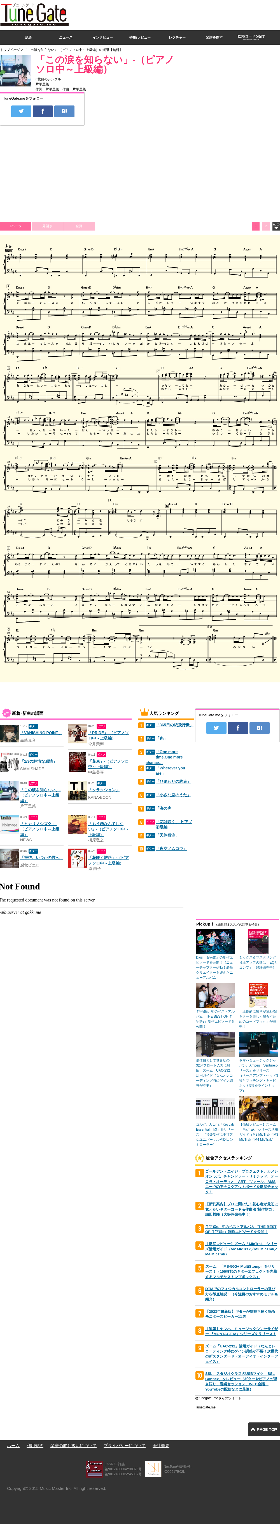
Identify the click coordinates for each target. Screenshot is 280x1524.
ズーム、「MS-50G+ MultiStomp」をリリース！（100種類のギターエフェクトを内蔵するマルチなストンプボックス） (241, 1271)
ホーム (13, 1445)
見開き (47, 226)
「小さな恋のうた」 (173, 795)
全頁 (79, 226)
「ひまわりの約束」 (173, 781)
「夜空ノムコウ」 (171, 849)
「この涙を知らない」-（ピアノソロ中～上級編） (105, 64)
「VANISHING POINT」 (41, 733)
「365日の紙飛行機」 (174, 725)
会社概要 (161, 1445)
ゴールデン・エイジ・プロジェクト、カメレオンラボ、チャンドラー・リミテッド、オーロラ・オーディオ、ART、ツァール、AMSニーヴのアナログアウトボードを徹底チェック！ (241, 1181)
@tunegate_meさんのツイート (218, 1398)
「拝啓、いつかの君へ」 (41, 858)
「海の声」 (165, 808)
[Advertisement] (196, 40)
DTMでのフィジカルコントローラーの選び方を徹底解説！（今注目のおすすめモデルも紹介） (241, 1294)
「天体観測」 (167, 835)
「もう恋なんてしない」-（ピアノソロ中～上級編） (108, 829)
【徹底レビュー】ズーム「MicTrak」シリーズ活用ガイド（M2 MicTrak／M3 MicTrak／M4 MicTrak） (241, 1249)
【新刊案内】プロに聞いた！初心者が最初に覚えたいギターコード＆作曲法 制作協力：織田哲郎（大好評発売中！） (241, 1209)
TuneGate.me (205, 1407)
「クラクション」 (104, 790)
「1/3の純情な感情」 (38, 761)
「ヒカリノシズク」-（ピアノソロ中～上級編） (39, 829)
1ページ (16, 226)
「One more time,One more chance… (164, 757)
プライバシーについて (125, 1445)
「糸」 (161, 738)
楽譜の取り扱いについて (73, 1445)
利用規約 (35, 1445)
